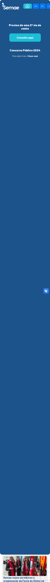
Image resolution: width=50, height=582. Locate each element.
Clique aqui (32, 56)
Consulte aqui (25, 37)
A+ (36, 6)
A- (43, 6)
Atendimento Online (27, 6)
